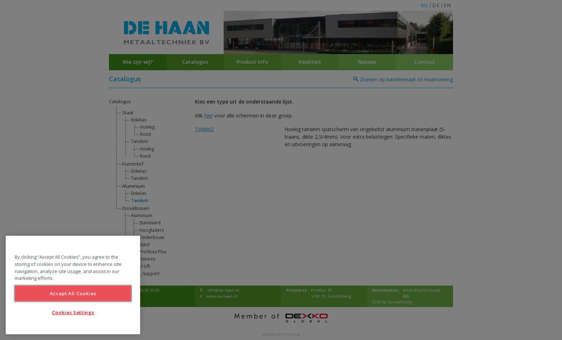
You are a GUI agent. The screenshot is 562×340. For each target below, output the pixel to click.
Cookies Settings (73, 312)
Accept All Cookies (73, 293)
